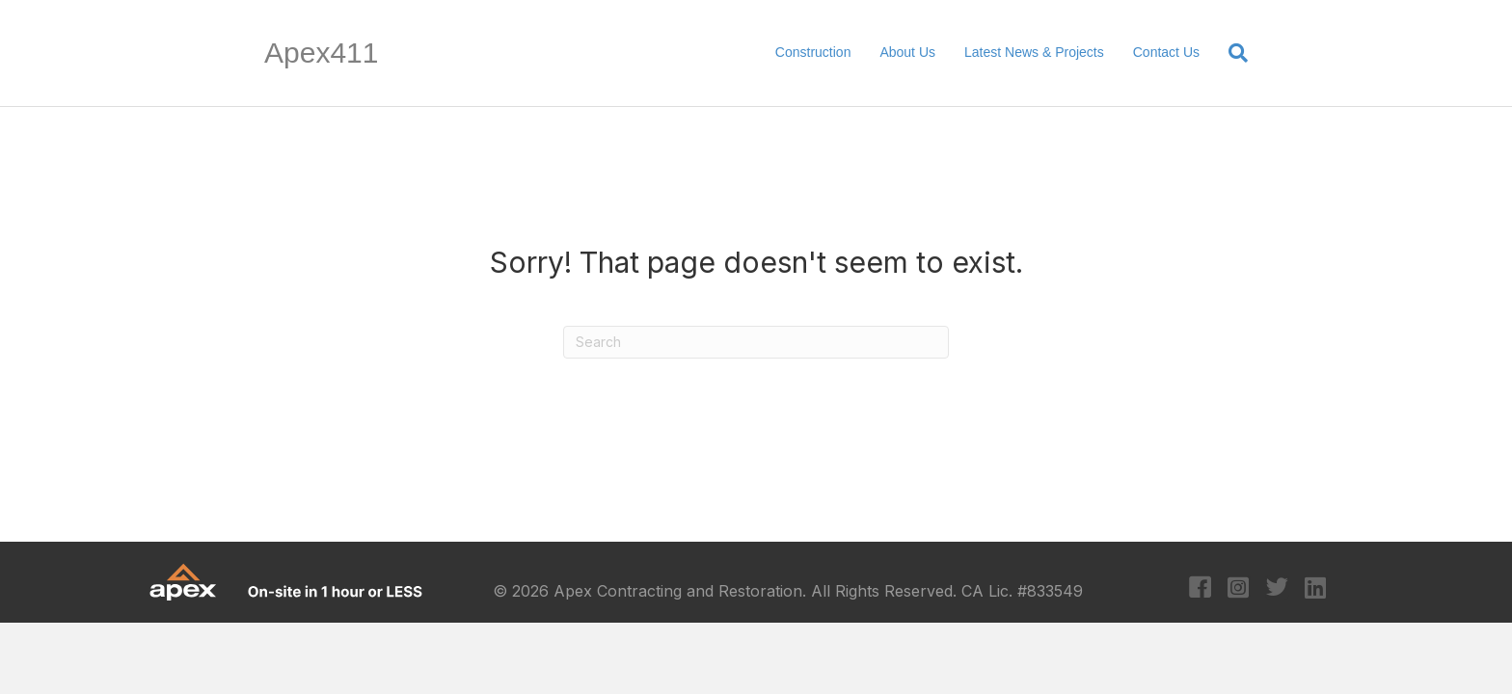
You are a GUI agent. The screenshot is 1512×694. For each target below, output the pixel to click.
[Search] (1231, 53)
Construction (813, 52)
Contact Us (1166, 52)
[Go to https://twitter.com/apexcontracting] (1277, 589)
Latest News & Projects (1034, 52)
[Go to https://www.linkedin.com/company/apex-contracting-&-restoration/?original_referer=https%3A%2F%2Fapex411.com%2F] (1316, 588)
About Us (907, 52)
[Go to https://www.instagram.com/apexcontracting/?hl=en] (1239, 588)
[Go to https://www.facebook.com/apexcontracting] (1200, 589)
